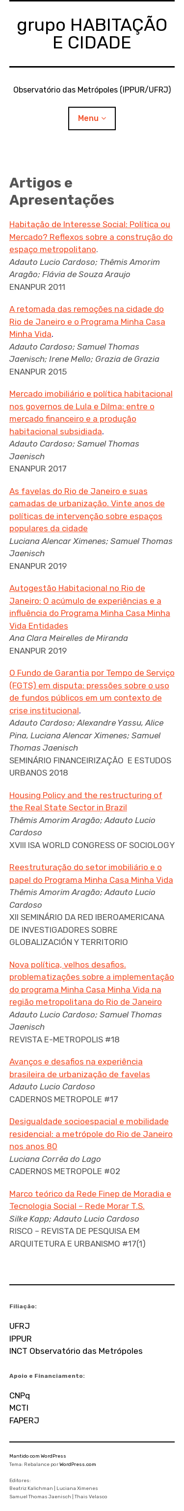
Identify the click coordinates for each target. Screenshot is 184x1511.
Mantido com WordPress (37, 1456)
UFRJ (19, 1326)
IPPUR (20, 1339)
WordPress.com (77, 1464)
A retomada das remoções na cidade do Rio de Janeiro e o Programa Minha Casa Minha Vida (87, 321)
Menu (88, 118)
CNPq (19, 1395)
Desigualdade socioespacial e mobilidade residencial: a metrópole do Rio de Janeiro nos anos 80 (91, 1133)
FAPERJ (24, 1420)
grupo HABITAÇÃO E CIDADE (92, 33)
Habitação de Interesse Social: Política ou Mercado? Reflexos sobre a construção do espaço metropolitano (91, 236)
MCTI (18, 1408)
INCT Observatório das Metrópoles (76, 1351)
